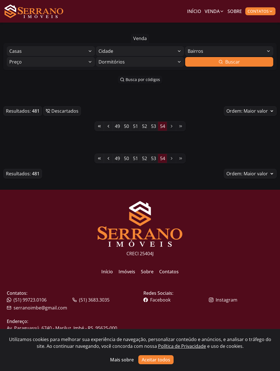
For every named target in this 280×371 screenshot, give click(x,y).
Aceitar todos (156, 360)
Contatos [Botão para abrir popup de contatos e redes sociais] (260, 11)
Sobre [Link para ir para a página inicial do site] (147, 272)
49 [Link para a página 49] (117, 126)
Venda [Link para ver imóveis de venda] (214, 11)
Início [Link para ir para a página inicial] (194, 11)
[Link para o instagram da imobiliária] (241, 299)
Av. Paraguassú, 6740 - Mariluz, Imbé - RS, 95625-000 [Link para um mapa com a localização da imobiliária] (62, 328)
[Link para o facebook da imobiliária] (175, 299)
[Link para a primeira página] (99, 126)
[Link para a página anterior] (108, 126)
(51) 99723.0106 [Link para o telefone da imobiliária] (27, 300)
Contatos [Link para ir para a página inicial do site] (169, 272)
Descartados (62, 111)
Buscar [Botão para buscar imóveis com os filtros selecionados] (229, 62)
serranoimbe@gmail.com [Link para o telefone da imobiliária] (37, 308)
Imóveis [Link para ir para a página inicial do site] (127, 272)
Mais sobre (122, 360)
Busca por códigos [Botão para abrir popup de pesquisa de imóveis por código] (140, 79)
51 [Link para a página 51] (135, 126)
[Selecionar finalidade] (51, 51)
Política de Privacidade (182, 346)
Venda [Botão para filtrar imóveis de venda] (140, 38)
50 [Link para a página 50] (126, 126)
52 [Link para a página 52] (144, 126)
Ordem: (250, 111)
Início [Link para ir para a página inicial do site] (107, 272)
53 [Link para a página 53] (153, 126)
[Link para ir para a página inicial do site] (34, 11)
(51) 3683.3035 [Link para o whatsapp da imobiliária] (91, 300)
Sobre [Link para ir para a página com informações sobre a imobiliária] (235, 11)
